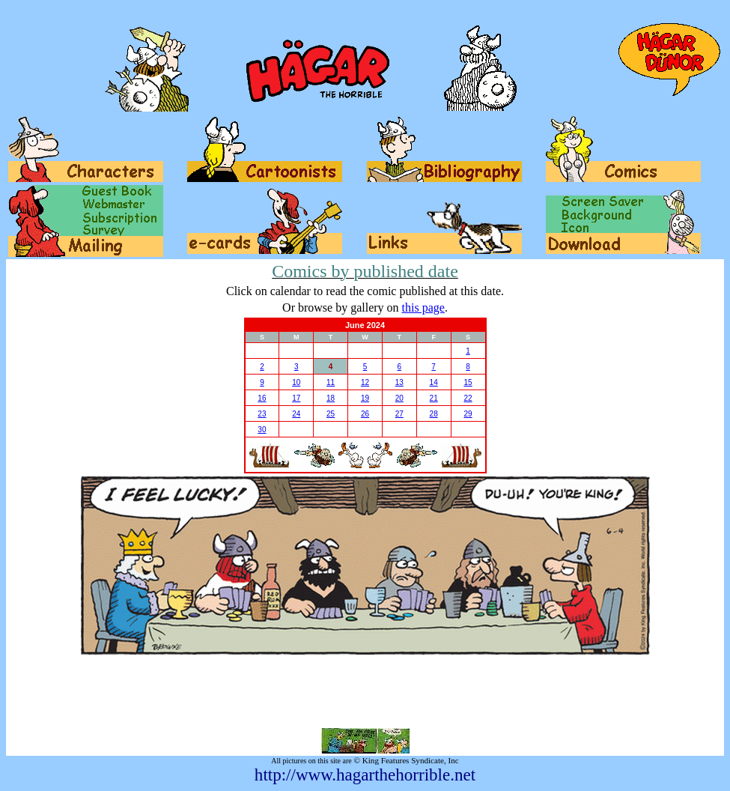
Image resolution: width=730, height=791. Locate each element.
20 (399, 398)
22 (467, 398)
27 (399, 414)
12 (365, 382)
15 (467, 382)
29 (467, 414)
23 (262, 414)
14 (434, 382)
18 (330, 398)
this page (423, 307)
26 (365, 414)
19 (365, 398)
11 (330, 382)
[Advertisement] (365, 691)
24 (296, 414)
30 (262, 429)
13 (399, 382)
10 (296, 382)
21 (434, 398)
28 (434, 414)
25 (330, 414)
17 (296, 398)
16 (262, 398)
